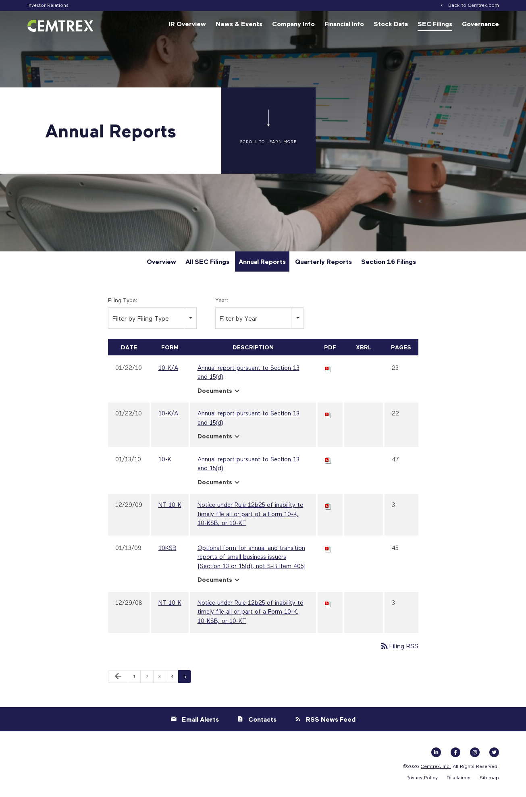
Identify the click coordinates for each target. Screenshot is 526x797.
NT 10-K (169, 506)
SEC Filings (435, 24)
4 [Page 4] (174, 680)
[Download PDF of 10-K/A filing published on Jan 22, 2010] (328, 368)
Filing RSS (399, 647)
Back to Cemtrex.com (473, 4)
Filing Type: (122, 301)
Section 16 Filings (388, 263)
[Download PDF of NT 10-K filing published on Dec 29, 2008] (328, 603)
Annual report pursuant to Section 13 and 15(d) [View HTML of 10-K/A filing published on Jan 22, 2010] (248, 373)
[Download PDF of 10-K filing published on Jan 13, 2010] (328, 460)
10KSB (167, 548)
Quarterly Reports (323, 263)
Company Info (293, 24)
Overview (161, 263)
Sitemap (489, 778)
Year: (221, 301)
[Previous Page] (118, 678)
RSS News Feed (331, 720)
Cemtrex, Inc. (436, 767)
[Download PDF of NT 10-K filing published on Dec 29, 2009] (328, 506)
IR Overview (187, 24)
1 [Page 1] (137, 680)
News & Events (239, 24)
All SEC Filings (207, 263)
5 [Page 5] (187, 680)
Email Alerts (200, 720)
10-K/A (168, 368)
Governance (480, 24)
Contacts (262, 720)
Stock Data (391, 24)
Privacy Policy (422, 778)
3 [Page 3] (162, 680)
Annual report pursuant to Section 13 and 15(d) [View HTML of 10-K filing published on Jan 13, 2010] (248, 465)
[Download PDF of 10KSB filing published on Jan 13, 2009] (328, 548)
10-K (164, 460)
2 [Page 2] (149, 680)
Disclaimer (459, 778)
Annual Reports (262, 263)
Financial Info (344, 24)
